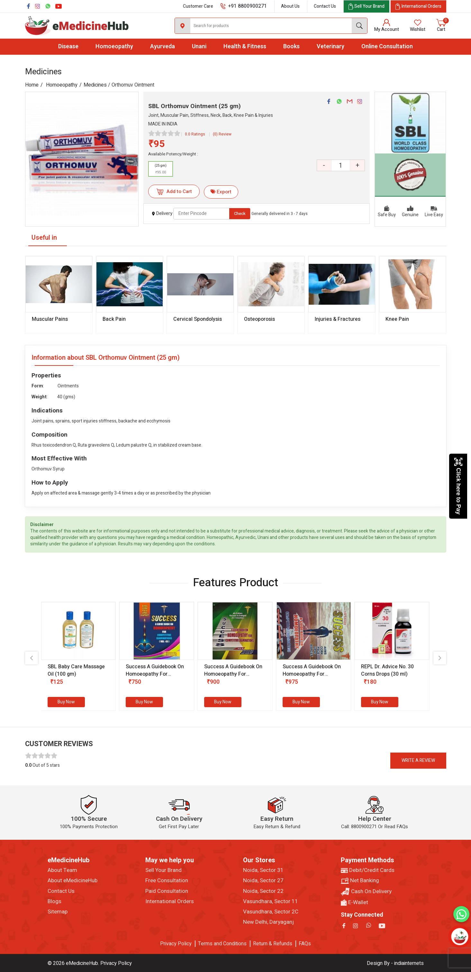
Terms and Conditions (222, 944)
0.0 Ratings (195, 134)
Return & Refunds (272, 944)
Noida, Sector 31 (263, 870)
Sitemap (58, 912)
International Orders (169, 901)
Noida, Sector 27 (263, 880)
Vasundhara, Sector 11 (270, 901)
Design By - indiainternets (395, 963)
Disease (68, 46)
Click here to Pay (458, 486)
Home (32, 85)
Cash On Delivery (366, 891)
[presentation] (31, 658)
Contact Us (325, 6)
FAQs (305, 944)
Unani (199, 46)
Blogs (54, 901)
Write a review (418, 760)
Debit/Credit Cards (367, 870)
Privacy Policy (176, 944)
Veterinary (330, 46)
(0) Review (222, 134)
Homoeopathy (114, 46)
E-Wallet (354, 902)
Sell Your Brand (163, 870)
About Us (290, 6)
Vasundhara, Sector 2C (270, 912)
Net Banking (360, 880)
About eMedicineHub (72, 880)
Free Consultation (166, 880)
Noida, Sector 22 (263, 891)
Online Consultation (387, 46)
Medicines (95, 85)
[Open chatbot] (460, 937)
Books (291, 46)
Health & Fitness (244, 46)
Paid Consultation (166, 891)
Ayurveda (162, 46)
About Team (62, 870)
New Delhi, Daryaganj (268, 922)
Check (240, 213)
